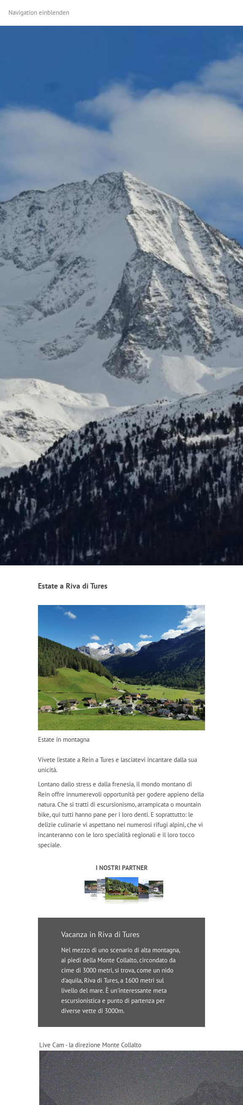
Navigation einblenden (38, 12)
